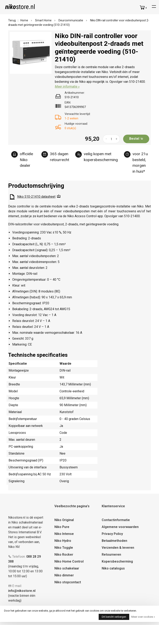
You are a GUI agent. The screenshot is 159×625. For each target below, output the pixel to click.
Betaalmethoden (114, 541)
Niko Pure (61, 527)
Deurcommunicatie (71, 20)
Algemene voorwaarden (120, 527)
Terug (12, 20)
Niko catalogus (113, 568)
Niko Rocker (63, 554)
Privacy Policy (112, 534)
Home (24, 20)
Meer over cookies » (143, 616)
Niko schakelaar (66, 568)
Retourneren (111, 554)
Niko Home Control (69, 561)
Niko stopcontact (67, 582)
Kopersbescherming (117, 561)
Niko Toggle (63, 548)
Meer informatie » (67, 86)
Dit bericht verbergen (114, 616)
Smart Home (43, 20)
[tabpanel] (31, 53)
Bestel (136, 139)
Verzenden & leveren (118, 548)
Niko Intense (64, 534)
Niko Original (64, 520)
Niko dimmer (64, 575)
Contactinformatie (116, 520)
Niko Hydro (62, 541)
